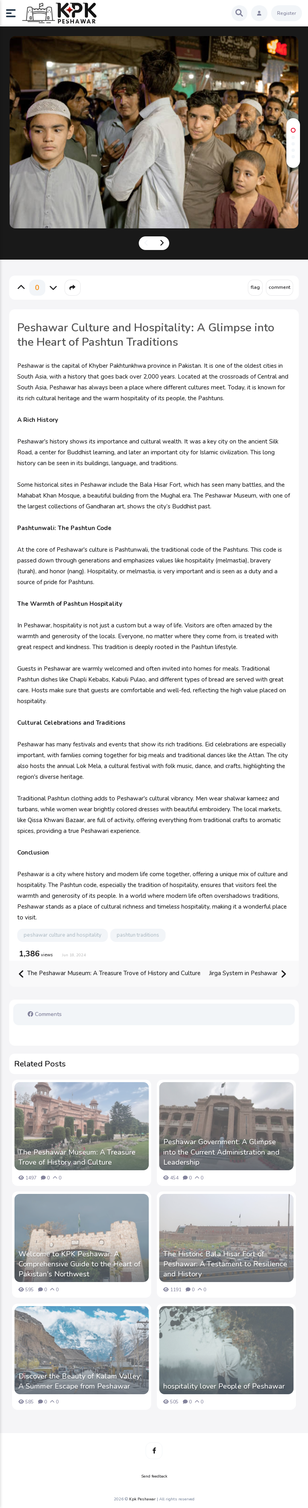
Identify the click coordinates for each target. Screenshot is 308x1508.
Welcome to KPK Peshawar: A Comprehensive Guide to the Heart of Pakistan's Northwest (79, 1264)
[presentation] (146, 243)
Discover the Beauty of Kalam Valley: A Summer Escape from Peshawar (80, 1381)
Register (286, 13)
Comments (45, 1014)
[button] (14, 13)
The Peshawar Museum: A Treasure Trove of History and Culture (110, 974)
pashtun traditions (138, 935)
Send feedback (154, 1476)
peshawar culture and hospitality (62, 935)
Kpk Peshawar (142, 1499)
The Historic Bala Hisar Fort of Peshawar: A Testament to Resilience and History (225, 1264)
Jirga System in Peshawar (247, 974)
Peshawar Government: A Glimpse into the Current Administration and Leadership (221, 1152)
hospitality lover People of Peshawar (224, 1386)
